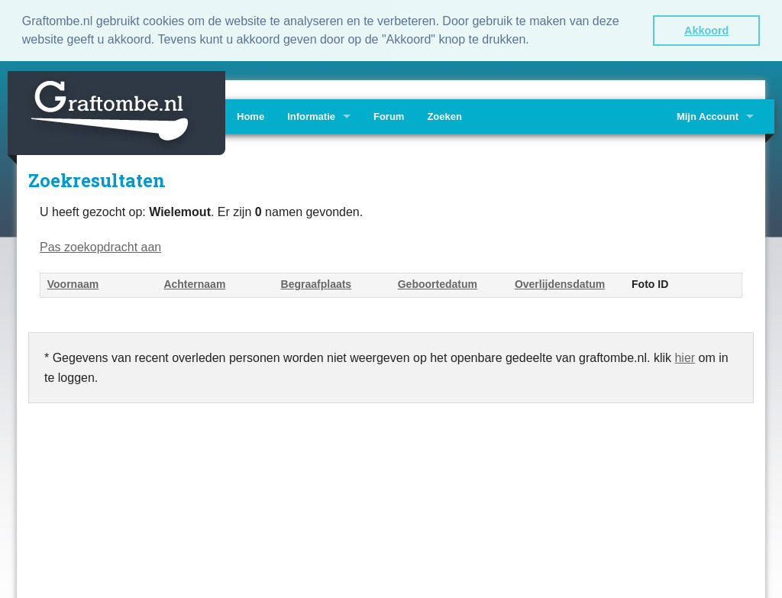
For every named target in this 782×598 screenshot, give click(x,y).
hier (684, 357)
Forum (388, 115)
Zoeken (444, 115)
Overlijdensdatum (560, 283)
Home (250, 115)
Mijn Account (707, 115)
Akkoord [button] (706, 30)
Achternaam (194, 283)
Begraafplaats (316, 283)
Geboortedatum (437, 283)
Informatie (311, 115)
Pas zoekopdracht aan (100, 246)
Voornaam (73, 283)
